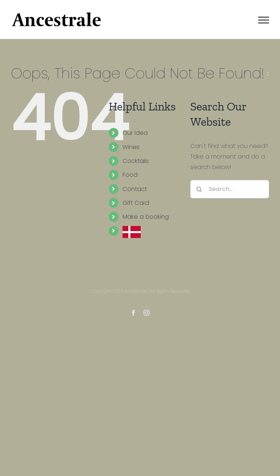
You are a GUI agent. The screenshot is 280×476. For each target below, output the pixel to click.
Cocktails (135, 161)
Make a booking (145, 216)
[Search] (199, 189)
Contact (134, 189)
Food (129, 175)
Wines (131, 147)
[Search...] (229, 189)
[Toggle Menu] (263, 20)
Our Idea (135, 133)
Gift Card (135, 203)
